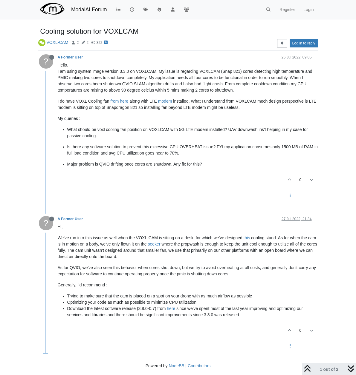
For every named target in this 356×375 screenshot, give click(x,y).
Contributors (199, 365)
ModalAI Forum (89, 10)
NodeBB (176, 365)
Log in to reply (303, 43)
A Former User (70, 57)
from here (119, 101)
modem (165, 101)
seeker (154, 244)
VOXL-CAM (57, 42)
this (247, 237)
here (171, 308)
